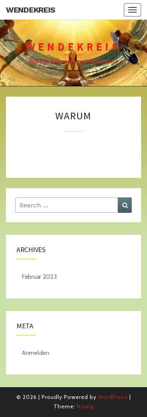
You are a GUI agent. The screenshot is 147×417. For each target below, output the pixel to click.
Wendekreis (30, 10)
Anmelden (35, 353)
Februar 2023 (39, 276)
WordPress (113, 397)
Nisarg (85, 406)
